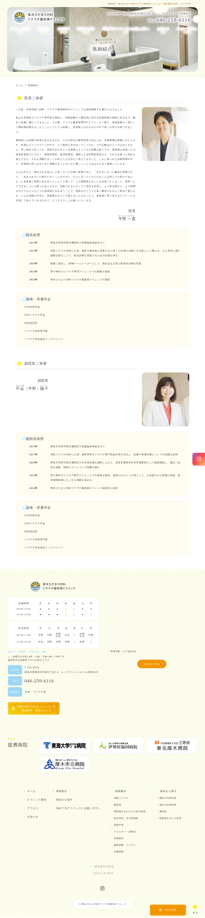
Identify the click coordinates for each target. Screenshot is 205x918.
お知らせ (163, 30)
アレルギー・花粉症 (125, 832)
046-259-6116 (39, 680)
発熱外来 (119, 825)
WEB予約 (167, 909)
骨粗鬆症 (119, 838)
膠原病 (117, 805)
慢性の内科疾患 (168, 798)
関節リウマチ (121, 798)
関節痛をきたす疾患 (170, 818)
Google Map (152, 664)
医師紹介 (44, 30)
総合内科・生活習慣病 (126, 818)
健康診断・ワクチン (125, 845)
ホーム (31, 791)
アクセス (32, 808)
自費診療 (119, 852)
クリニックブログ (103, 873)
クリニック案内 (20, 30)
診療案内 (64, 30)
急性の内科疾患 (168, 805)
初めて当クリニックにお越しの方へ (126, 30)
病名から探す (86, 30)
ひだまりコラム (187, 30)
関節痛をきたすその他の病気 (130, 812)
